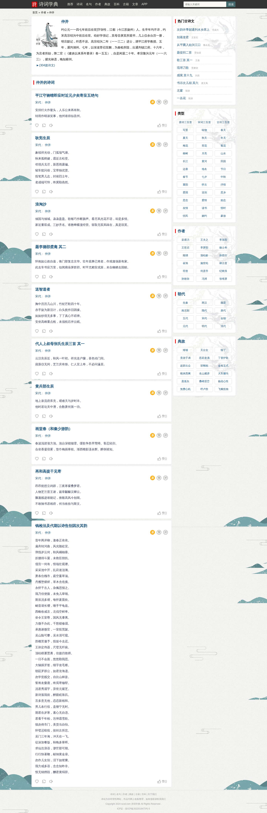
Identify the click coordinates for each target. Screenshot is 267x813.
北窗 (180, 90)
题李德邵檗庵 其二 (50, 247)
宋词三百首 (204, 122)
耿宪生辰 (42, 138)
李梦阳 (204, 247)
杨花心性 (223, 381)
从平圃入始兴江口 (189, 44)
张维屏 (223, 278)
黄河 (204, 161)
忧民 (185, 215)
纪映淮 (223, 270)
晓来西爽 (185, 373)
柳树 (185, 153)
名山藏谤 (204, 373)
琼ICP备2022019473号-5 (137, 808)
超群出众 (185, 365)
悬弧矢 (185, 381)
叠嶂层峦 (204, 381)
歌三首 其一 (184, 60)
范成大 (215, 30)
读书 (204, 207)
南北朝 (185, 310)
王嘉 (197, 60)
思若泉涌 (204, 357)
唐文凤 (204, 83)
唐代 (223, 310)
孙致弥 (185, 278)
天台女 (204, 350)
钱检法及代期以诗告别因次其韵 (61, 526)
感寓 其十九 (184, 75)
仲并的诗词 (45, 82)
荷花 (204, 145)
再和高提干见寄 (48, 471)
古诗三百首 (223, 122)
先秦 (185, 302)
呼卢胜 (204, 389)
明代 (204, 326)
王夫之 (204, 239)
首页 (35, 12)
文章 (135, 4)
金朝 (223, 318)
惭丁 (223, 350)
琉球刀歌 (183, 67)
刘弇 (197, 75)
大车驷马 (223, 373)
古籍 (126, 4)
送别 (204, 192)
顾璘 (185, 255)
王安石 (194, 37)
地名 (204, 169)
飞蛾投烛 (223, 389)
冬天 (223, 137)
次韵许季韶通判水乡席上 (193, 29)
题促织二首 (184, 52)
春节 (185, 176)
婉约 (204, 215)
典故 (107, 4)
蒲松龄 (204, 255)
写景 (185, 130)
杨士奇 (223, 247)
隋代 (204, 310)
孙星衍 (223, 255)
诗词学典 (48, 4)
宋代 (38, 102)
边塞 (185, 169)
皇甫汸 (185, 239)
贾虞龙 (194, 68)
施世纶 (204, 263)
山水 (223, 153)
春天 (223, 130)
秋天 (204, 137)
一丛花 (181, 98)
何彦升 (204, 270)
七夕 (204, 176)
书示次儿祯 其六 (187, 82)
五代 (185, 318)
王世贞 (185, 247)
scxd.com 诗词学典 (130, 804)
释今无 (206, 45)
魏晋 (223, 302)
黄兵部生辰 (44, 386)
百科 (117, 4)
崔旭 (185, 263)
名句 (89, 4)
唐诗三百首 (185, 122)
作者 (98, 4)
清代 (223, 326)
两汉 (204, 302)
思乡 (223, 192)
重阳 (185, 184)
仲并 (65, 21)
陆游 (187, 91)
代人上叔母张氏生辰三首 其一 (60, 344)
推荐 (70, 4)
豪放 (223, 215)
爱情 (204, 200)
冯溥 (204, 278)
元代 (185, 326)
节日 (223, 169)
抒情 (223, 184)
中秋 (223, 176)
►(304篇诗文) (45, 65)
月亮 (204, 153)
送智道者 (42, 289)
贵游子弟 (185, 357)
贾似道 (197, 52)
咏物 (204, 130)
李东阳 (223, 239)
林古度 (223, 263)
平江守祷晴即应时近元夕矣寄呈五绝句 (66, 95)
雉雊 (185, 350)
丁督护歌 (223, 357)
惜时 (223, 207)
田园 (223, 161)
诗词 (80, 4)
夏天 (185, 137)
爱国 (185, 192)
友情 (185, 207)
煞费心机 (185, 389)
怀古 (204, 184)
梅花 (185, 145)
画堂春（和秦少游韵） (53, 429)
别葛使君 (183, 37)
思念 (185, 200)
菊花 (223, 145)
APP (144, 4)
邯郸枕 (204, 365)
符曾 (185, 270)
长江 (185, 161)
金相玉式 (223, 365)
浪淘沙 (40, 204)
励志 (223, 200)
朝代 (181, 294)
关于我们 (152, 794)
